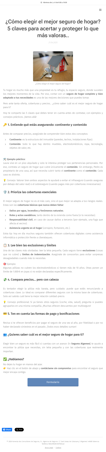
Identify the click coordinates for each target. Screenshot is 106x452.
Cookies (58, 448)
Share (7, 430)
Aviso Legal (49, 448)
